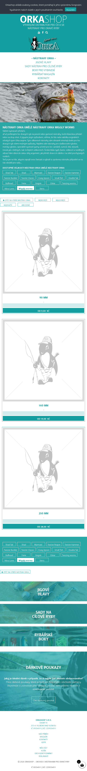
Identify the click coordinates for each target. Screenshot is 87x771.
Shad (24, 172)
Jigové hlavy (43, 61)
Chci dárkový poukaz (43, 700)
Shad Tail (9, 172)
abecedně (26, 204)
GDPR (43, 741)
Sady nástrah (43, 65)
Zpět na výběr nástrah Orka (16, 200)
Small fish (59, 177)
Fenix (24, 182)
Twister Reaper (54, 172)
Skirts (42, 188)
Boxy (43, 69)
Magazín (43, 73)
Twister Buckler (10, 177)
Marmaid (38, 172)
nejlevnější (60, 199)
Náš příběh (43, 733)
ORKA (43, 17)
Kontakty (43, 77)
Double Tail (73, 177)
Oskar (52, 182)
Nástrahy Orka (43, 57)
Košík (43, 750)
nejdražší (8, 204)
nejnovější (42, 199)
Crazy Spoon (43, 177)
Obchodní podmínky (43, 753)
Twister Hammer (72, 172)
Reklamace (43, 755)
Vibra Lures (9, 188)
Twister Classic (27, 177)
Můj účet (43, 747)
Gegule (38, 182)
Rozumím (71, 9)
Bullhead (9, 182)
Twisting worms (69, 182)
